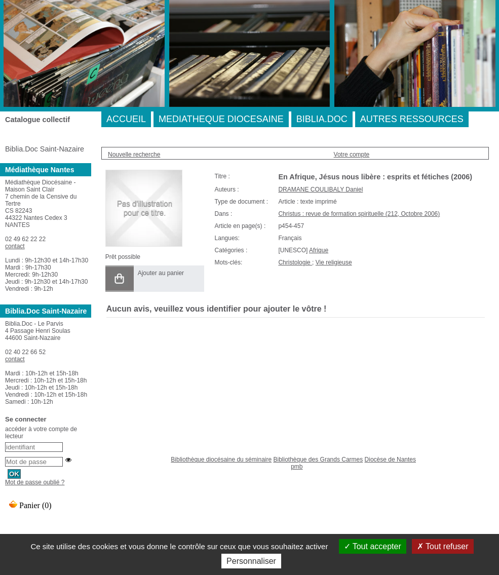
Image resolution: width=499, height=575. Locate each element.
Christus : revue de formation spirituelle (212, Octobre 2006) (359, 213)
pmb (296, 466)
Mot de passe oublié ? (34, 482)
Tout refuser (443, 546)
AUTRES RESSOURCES (412, 119)
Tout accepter (372, 546)
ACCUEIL (126, 119)
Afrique (318, 250)
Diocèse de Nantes (390, 459)
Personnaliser (251, 561)
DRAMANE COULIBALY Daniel (320, 189)
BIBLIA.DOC (322, 119)
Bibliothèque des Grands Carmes (318, 459)
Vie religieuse (334, 262)
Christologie (295, 262)
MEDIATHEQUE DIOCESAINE (221, 119)
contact (15, 246)
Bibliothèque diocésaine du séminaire (221, 459)
